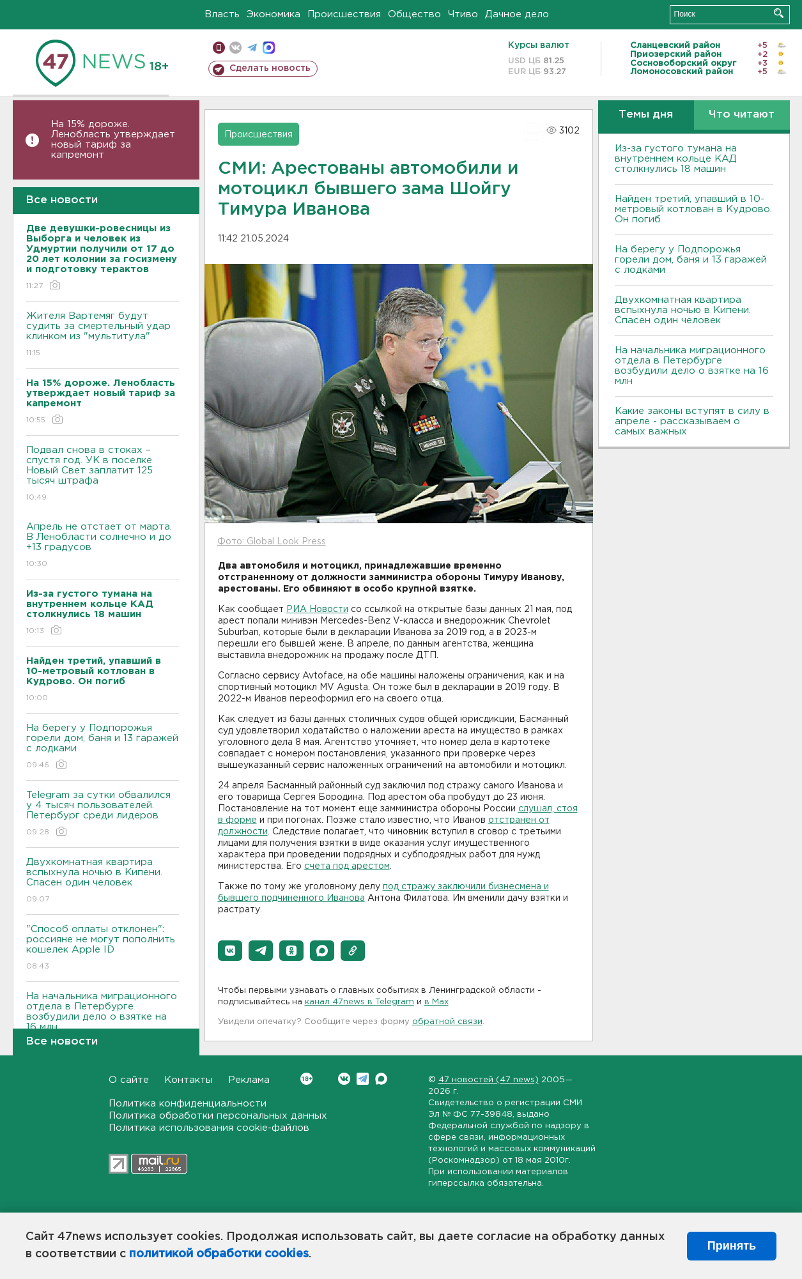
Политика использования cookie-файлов (209, 1128)
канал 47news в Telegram (359, 1002)
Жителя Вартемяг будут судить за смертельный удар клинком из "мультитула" (102, 335)
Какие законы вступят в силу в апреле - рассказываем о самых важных (692, 421)
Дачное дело (517, 14)
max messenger (269, 48)
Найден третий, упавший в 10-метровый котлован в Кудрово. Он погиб (693, 209)
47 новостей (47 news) (488, 1080)
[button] (230, 950)
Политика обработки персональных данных (218, 1116)
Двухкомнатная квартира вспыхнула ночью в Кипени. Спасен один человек (102, 881)
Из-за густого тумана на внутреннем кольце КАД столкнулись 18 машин (676, 158)
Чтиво (463, 14)
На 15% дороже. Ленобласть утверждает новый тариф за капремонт (113, 139)
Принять (731, 1245)
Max (381, 1079)
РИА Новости (317, 609)
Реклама (249, 1080)
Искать (778, 13)
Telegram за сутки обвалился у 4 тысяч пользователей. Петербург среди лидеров (102, 814)
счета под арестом (347, 866)
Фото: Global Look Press (271, 542)
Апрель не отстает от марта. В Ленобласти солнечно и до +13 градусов (102, 546)
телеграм (252, 48)
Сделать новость (270, 68)
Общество (414, 14)
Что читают (742, 114)
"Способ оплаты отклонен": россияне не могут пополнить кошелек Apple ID (102, 948)
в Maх (436, 1002)
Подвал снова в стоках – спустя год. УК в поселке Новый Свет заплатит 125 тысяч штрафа (102, 474)
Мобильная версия (219, 48)
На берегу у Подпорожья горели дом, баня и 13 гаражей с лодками (102, 747)
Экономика (273, 14)
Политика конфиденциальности (187, 1103)
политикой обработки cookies (219, 1254)
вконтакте (235, 48)
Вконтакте (306, 1079)
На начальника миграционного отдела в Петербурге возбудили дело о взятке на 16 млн (102, 1020)
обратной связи (447, 1021)
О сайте (129, 1080)
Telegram (363, 1079)
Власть (222, 14)
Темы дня (646, 114)
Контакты (188, 1080)
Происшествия (344, 14)
